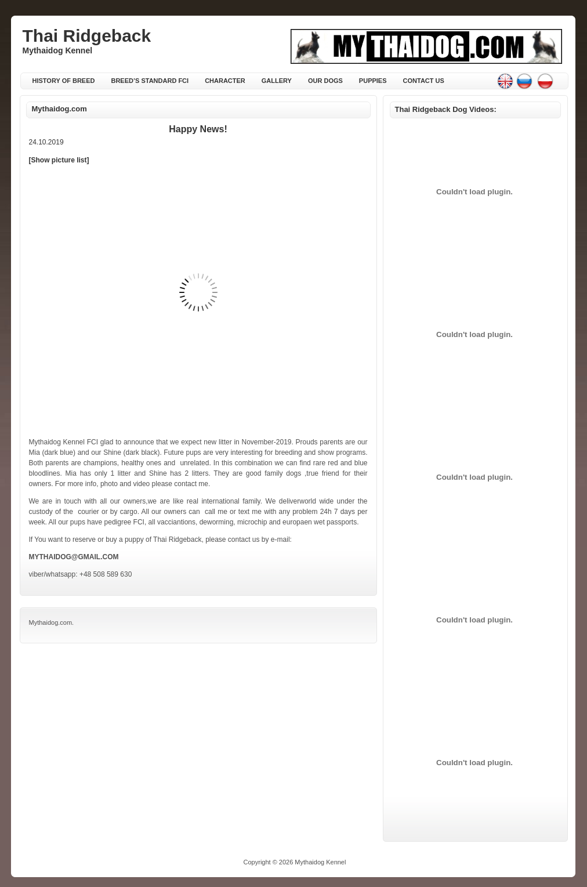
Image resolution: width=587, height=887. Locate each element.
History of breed (63, 80)
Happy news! (198, 129)
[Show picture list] (59, 160)
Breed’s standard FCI (150, 80)
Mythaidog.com (59, 108)
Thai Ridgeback (87, 35)
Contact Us (423, 80)
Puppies (373, 80)
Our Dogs (325, 80)
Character (225, 80)
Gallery (277, 80)
